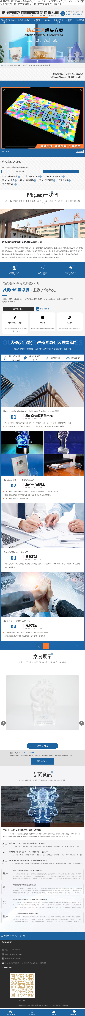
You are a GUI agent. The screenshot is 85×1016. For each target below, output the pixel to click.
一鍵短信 (53, 1014)
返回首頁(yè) (11, 1014)
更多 (61, 171)
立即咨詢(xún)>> (42, 761)
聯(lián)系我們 (74, 1014)
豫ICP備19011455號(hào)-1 (60, 1005)
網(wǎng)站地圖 (79, 7)
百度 (24, 936)
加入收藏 (59, 7)
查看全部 (42, 746)
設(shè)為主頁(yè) (68, 7)
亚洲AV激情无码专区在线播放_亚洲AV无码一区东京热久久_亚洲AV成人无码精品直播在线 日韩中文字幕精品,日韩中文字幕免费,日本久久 (42, 2)
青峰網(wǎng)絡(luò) (15, 936)
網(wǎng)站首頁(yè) (5, 22)
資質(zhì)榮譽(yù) (58, 22)
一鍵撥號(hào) (31, 1014)
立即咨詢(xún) (20, 171)
